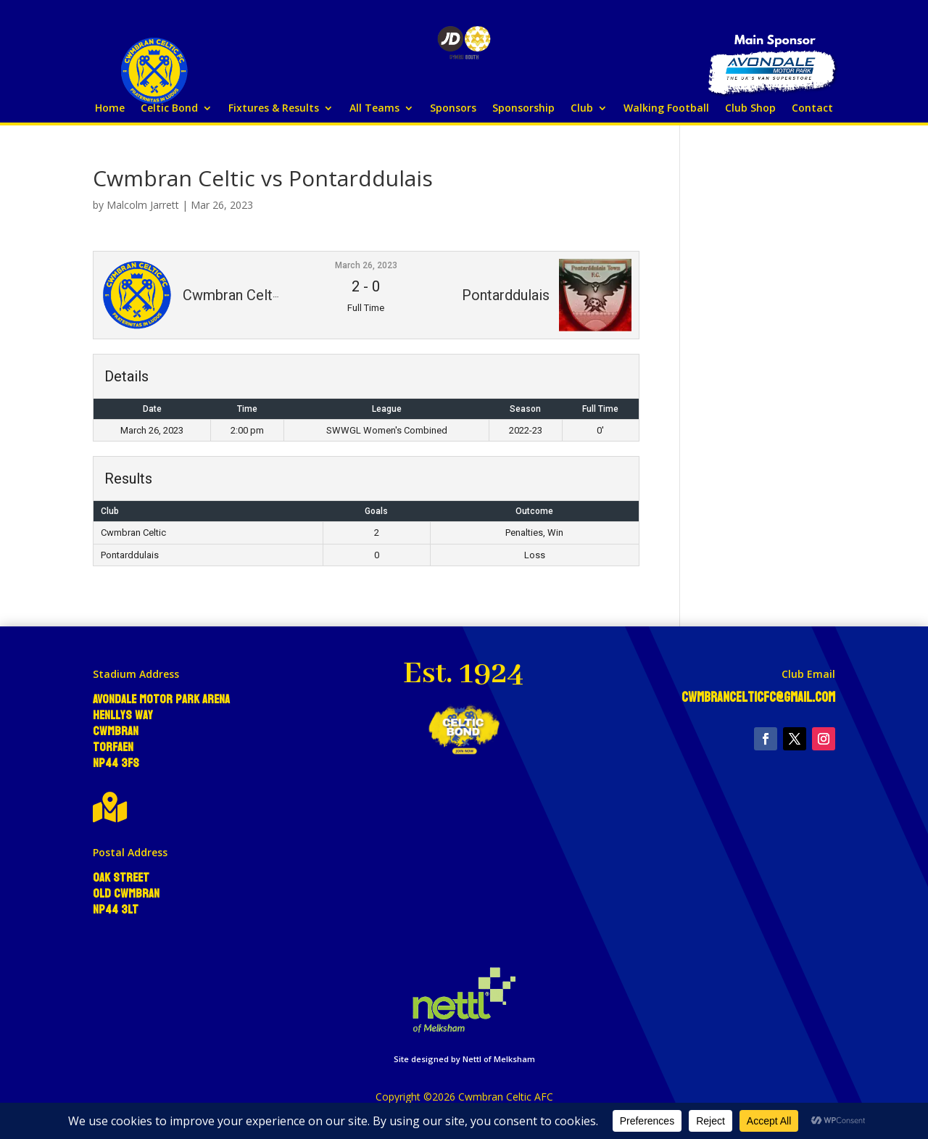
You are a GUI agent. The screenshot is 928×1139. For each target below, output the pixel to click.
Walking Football (666, 109)
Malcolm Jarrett (143, 205)
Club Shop (750, 109)
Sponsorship (523, 109)
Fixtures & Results (273, 109)
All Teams (374, 109)
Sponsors (453, 109)
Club (582, 109)
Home (110, 109)
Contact (812, 109)
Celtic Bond (169, 109)
